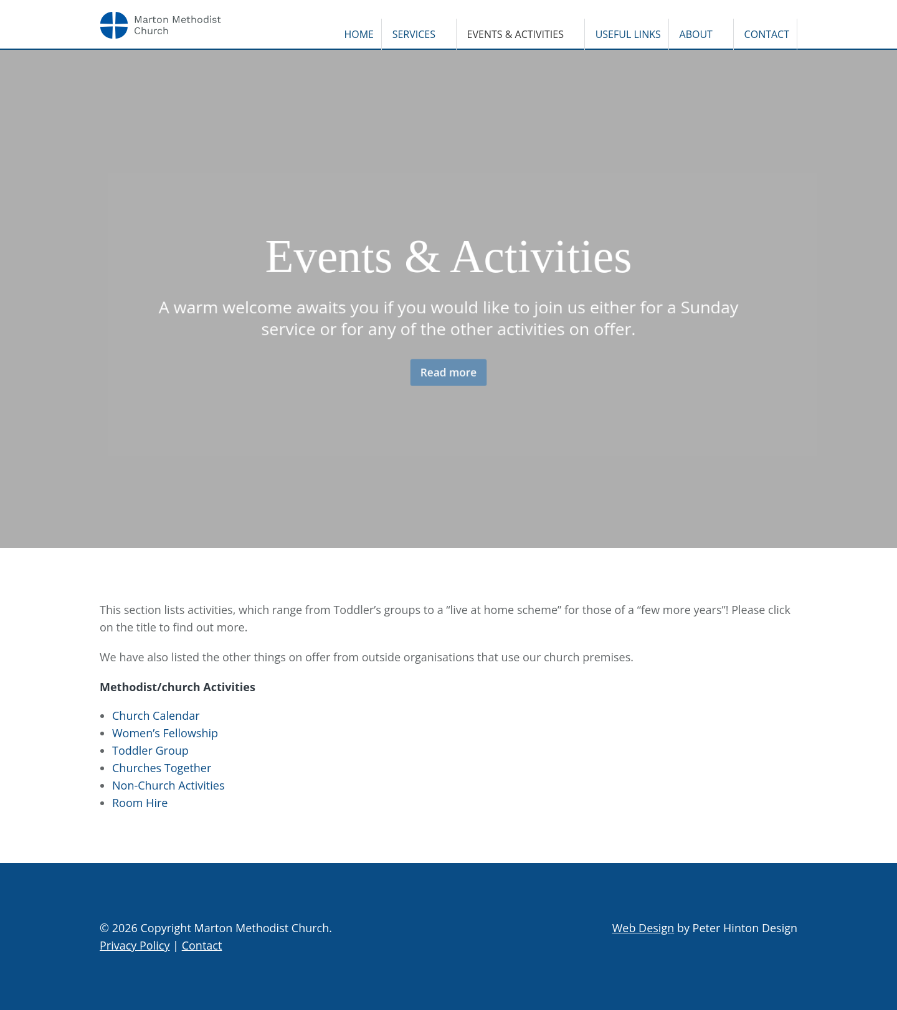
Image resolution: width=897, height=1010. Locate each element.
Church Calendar (156, 715)
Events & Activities (515, 34)
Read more (448, 376)
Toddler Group (150, 750)
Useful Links (628, 34)
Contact (766, 34)
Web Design (643, 927)
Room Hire (140, 802)
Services (413, 34)
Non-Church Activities (168, 785)
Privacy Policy (134, 945)
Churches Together (161, 767)
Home (359, 34)
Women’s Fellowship (165, 732)
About (696, 34)
